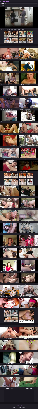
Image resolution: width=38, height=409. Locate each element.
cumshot (23, 29)
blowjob (15, 29)
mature (2, 29)
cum (5, 29)
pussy (12, 29)
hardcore (19, 29)
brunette (8, 29)
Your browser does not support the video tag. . (19, 17)
